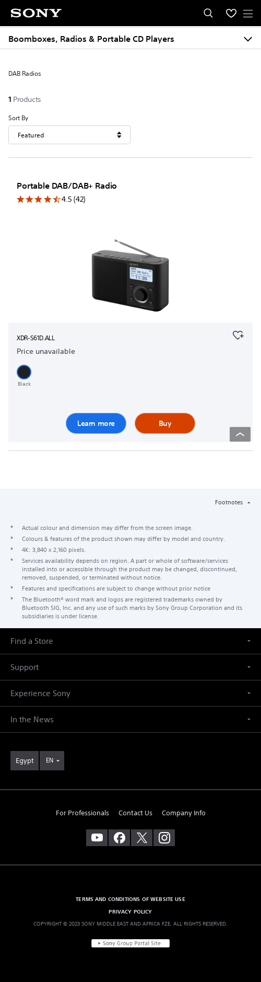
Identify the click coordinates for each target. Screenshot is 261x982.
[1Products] (26, 99)
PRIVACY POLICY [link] (130, 911)
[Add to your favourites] (238, 334)
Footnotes (229, 502)
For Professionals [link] (82, 812)
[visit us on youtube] (97, 837)
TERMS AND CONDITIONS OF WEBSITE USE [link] (130, 899)
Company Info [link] (184, 812)
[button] (24, 372)
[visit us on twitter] (141, 837)
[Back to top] (240, 434)
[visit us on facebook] (119, 837)
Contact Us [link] (135, 812)
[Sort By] (69, 134)
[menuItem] (231, 13)
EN (49, 760)
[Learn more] (130, 277)
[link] (24, 760)
